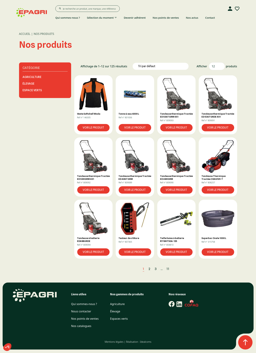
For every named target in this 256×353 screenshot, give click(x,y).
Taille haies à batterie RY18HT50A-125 (172, 239)
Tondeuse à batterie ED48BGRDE (88, 239)
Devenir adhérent (135, 17)
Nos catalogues (81, 326)
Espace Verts (32, 90)
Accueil (24, 34)
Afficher (202, 66)
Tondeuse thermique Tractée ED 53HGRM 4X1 (93, 177)
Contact (210, 17)
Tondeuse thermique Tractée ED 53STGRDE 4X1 (217, 115)
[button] (93, 94)
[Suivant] (175, 269)
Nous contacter (81, 311)
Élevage (28, 83)
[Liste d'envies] (237, 9)
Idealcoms (145, 341)
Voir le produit (93, 127)
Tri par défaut (146, 66)
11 (168, 269)
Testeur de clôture (128, 238)
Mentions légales (114, 341)
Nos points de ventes (166, 17)
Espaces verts (119, 318)
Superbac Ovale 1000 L (213, 238)
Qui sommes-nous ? (67, 17)
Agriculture (32, 77)
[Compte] (230, 9)
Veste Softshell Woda (88, 113)
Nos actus (192, 17)
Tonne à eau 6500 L (128, 113)
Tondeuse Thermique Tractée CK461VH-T (213, 177)
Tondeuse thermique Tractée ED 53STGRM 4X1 (176, 115)
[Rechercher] (60, 8)
